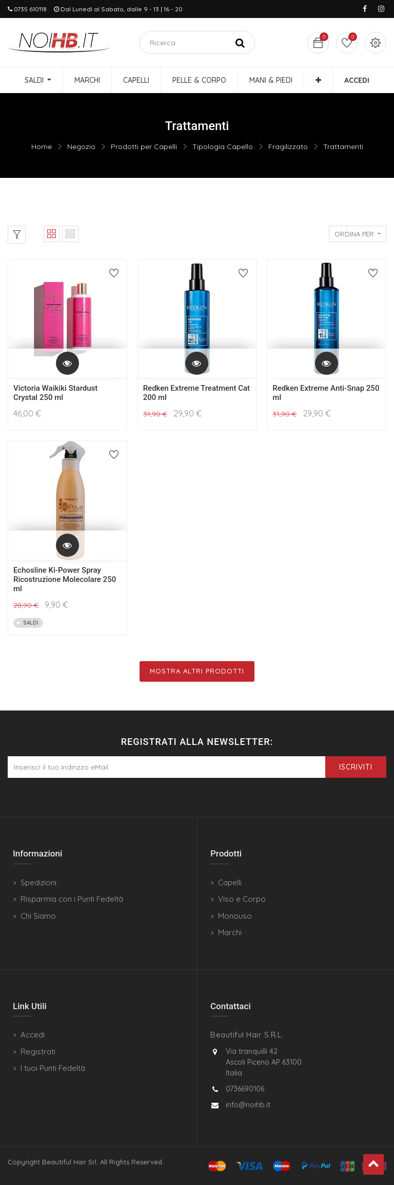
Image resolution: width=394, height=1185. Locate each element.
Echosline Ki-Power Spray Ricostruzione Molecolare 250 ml (64, 579)
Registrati (38, 1051)
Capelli (230, 882)
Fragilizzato (288, 146)
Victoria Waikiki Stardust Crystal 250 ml (55, 393)
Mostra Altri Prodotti (197, 671)
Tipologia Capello (222, 146)
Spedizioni (38, 882)
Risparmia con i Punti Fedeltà (72, 899)
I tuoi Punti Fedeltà (53, 1068)
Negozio (81, 146)
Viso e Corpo (242, 899)
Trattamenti (343, 146)
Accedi (33, 1035)
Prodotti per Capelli (144, 146)
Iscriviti (355, 767)
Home (41, 146)
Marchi (230, 932)
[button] (318, 80)
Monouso (235, 916)
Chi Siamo (38, 916)
